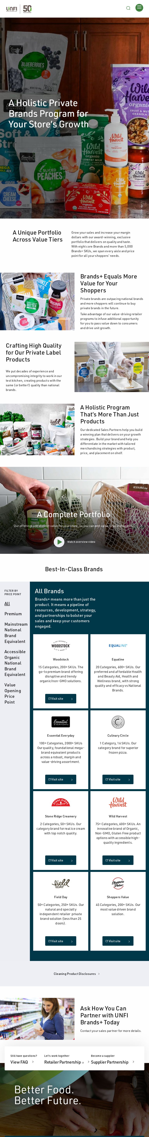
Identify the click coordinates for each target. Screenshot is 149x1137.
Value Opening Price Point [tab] (12, 693)
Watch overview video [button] (74, 542)
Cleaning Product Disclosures (77, 974)
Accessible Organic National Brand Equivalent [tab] (16, 663)
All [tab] (7, 603)
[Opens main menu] (139, 7)
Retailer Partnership (67, 1062)
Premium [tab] (13, 613)
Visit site (55, 698)
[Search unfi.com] (128, 7)
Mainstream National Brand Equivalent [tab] (16, 632)
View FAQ (19, 1062)
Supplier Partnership (110, 1062)
